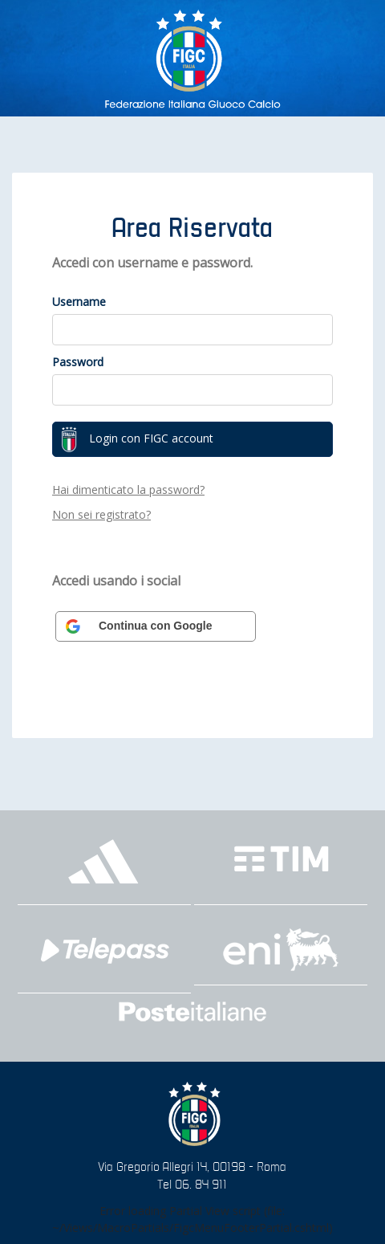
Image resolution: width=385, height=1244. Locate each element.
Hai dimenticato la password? (128, 489)
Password (77, 361)
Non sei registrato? (101, 514)
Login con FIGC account (137, 439)
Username (79, 301)
